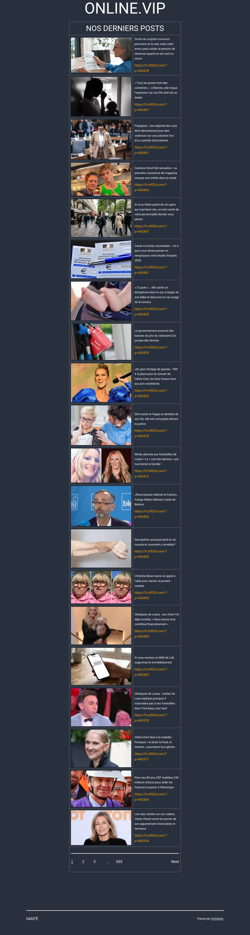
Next (175, 861)
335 (119, 861)
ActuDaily (217, 918)
